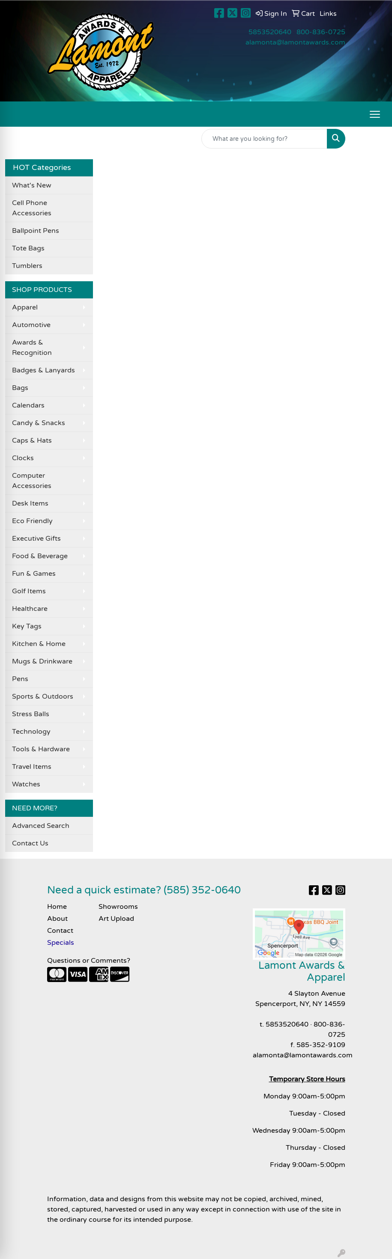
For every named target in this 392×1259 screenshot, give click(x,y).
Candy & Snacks (38, 423)
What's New (31, 185)
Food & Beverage (40, 556)
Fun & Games (34, 573)
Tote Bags (28, 248)
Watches (26, 784)
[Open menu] (374, 114)
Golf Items (29, 591)
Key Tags (27, 626)
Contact (60, 930)
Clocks (23, 458)
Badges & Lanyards (43, 370)
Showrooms (118, 906)
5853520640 (269, 32)
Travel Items (31, 766)
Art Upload (116, 918)
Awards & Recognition (32, 347)
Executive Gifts (36, 538)
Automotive (31, 325)
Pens (20, 679)
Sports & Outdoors (42, 696)
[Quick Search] (264, 139)
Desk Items (30, 503)
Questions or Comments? (88, 960)
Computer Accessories (31, 480)
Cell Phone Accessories (31, 208)
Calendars (28, 405)
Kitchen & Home (39, 644)
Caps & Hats (32, 440)
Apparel (25, 307)
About (57, 918)
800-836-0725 (320, 32)
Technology (31, 731)
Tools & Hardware (41, 749)
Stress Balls (30, 714)
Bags (20, 388)
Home (57, 906)
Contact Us (30, 843)
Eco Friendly (32, 521)
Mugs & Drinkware (42, 661)
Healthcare (30, 608)
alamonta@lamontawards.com (295, 42)
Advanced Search (40, 825)
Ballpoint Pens (35, 230)
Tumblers (27, 266)
